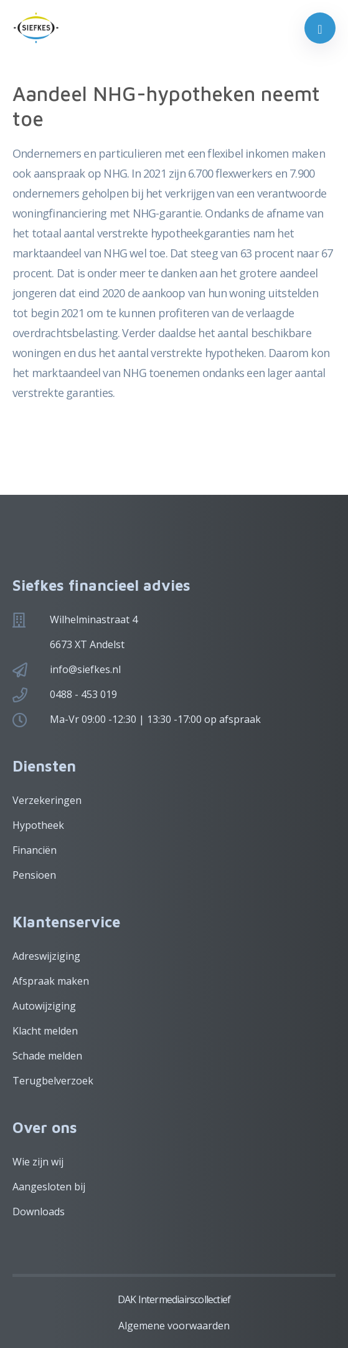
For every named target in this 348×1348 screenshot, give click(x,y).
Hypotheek (38, 825)
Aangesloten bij (48, 1186)
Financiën (34, 850)
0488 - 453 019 (83, 694)
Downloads (38, 1211)
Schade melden (47, 1056)
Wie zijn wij (37, 1162)
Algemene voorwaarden (174, 1325)
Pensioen (34, 875)
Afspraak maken (50, 981)
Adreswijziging (46, 956)
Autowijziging (44, 1006)
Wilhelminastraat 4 (94, 619)
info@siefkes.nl (85, 669)
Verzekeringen (47, 800)
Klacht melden (45, 1031)
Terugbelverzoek (52, 1080)
